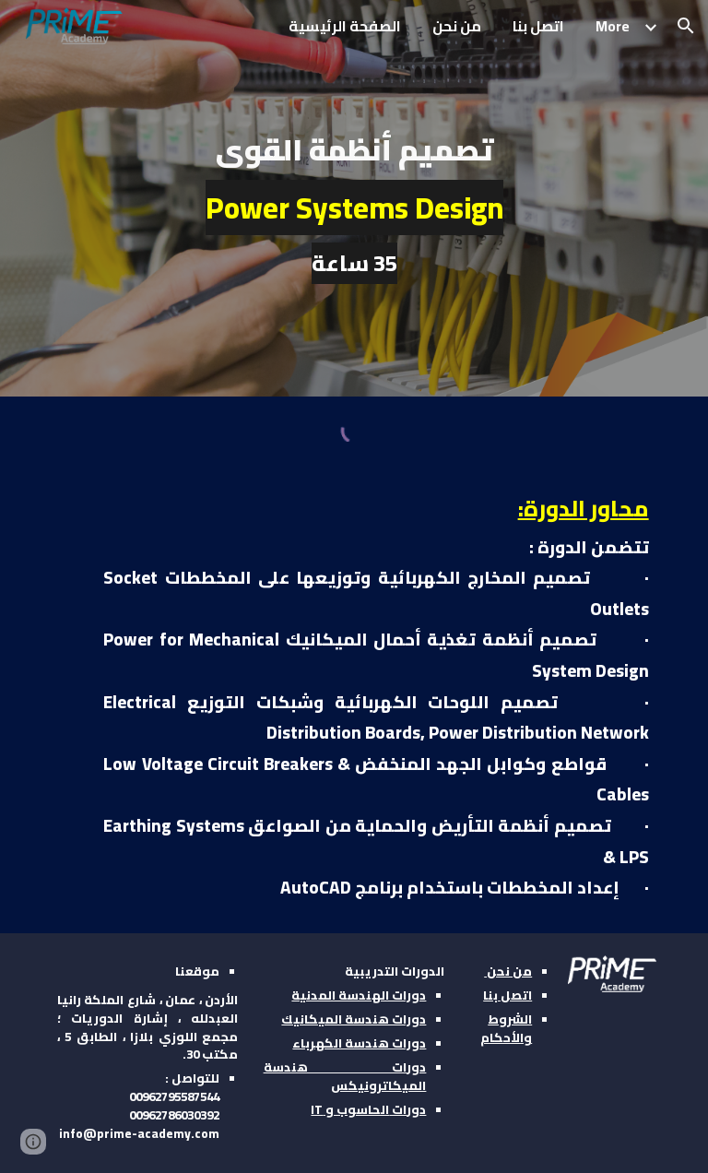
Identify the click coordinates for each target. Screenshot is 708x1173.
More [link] (613, 26)
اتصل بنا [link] (538, 26)
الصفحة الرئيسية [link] (345, 26)
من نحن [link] (456, 26)
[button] (686, 26)
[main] (353, 198)
